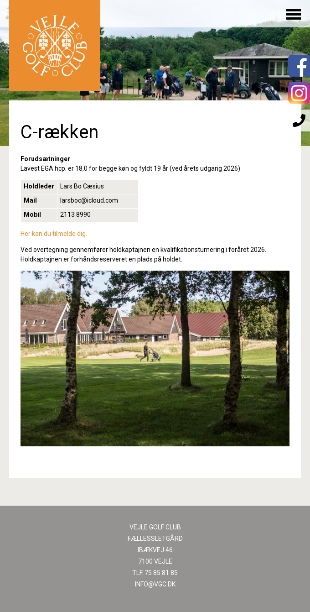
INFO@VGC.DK (155, 584)
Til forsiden (54, 45)
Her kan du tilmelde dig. (54, 233)
